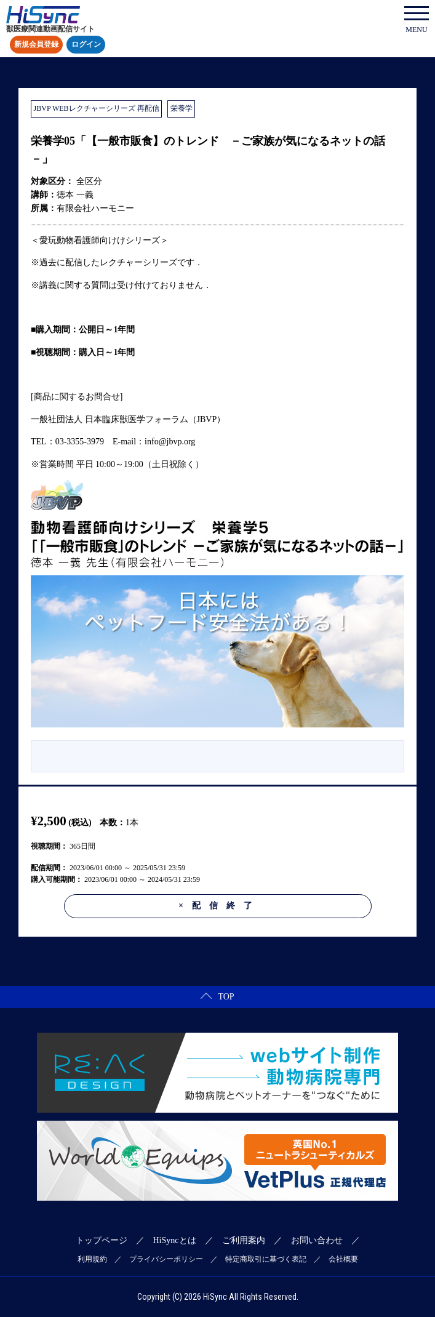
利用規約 (92, 1259)
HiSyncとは (174, 1240)
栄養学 (181, 108)
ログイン (86, 45)
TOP (217, 996)
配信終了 (219, 905)
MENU (416, 20)
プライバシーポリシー (166, 1259)
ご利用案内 (243, 1240)
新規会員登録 (36, 45)
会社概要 (343, 1259)
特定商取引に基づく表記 (265, 1259)
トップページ (101, 1240)
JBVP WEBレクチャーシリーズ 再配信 (96, 108)
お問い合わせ (317, 1240)
